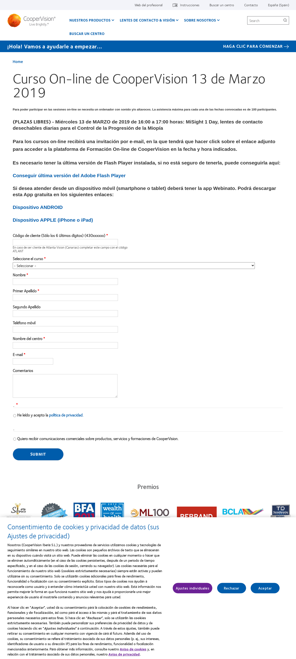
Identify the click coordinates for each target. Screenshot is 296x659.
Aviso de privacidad (124, 656)
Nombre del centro (27, 338)
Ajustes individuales (192, 590)
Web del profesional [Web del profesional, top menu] (149, 5)
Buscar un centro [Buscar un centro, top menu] (222, 5)
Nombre (19, 275)
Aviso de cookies (133, 651)
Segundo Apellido (26, 307)
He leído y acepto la (50, 415)
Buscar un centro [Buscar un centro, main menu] (87, 33)
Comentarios (23, 370)
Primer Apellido (25, 291)
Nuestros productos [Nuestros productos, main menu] (90, 20)
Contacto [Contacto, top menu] (251, 5)
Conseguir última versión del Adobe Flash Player (69, 175)
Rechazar (231, 590)
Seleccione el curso (28, 258)
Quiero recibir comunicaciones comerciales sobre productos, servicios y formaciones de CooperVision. (98, 438)
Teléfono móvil (24, 323)
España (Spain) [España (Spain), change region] (278, 5)
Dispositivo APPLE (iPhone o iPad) (53, 220)
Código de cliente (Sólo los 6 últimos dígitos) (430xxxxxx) (59, 235)
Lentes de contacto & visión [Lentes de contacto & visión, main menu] (147, 20)
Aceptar (265, 590)
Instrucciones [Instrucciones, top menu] (189, 5)
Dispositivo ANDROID (38, 207)
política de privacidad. (66, 415)
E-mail (18, 354)
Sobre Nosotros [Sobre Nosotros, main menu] (200, 20)
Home (18, 61)
